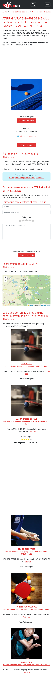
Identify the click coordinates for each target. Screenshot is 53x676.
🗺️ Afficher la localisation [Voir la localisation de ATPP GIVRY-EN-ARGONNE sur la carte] (26, 136)
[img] (26, 284)
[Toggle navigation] (47, 4)
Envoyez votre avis (26, 249)
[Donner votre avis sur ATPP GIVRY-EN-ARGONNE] (26, 120)
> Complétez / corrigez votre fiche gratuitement (26, 178)
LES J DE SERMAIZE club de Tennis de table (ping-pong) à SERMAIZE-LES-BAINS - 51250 (26, 545)
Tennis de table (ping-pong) (20, 12)
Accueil (5, 12)
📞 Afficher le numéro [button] (26, 145)
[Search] (33, 4)
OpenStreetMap (45, 298)
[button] (26, 282)
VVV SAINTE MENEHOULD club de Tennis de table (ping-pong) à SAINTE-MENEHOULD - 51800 (26, 415)
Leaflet (30, 298)
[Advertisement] (26, 62)
